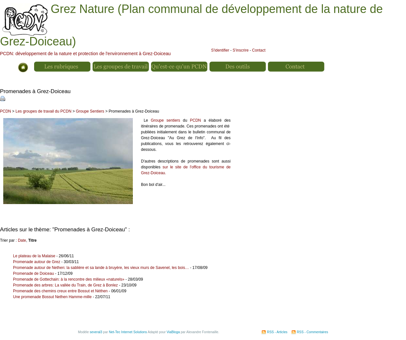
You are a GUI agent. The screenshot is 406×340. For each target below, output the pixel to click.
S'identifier (220, 50)
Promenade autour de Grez (36, 262)
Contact (258, 50)
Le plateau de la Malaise (34, 256)
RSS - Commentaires (312, 332)
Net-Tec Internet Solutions (128, 332)
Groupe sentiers (165, 120)
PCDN (5, 111)
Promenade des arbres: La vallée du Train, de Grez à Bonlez (65, 285)
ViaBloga (173, 332)
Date (22, 240)
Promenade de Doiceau (33, 273)
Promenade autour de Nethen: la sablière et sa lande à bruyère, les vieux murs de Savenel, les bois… (101, 267)
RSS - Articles (277, 332)
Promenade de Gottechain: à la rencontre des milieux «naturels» (68, 279)
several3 (96, 332)
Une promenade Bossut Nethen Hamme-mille (52, 297)
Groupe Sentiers (90, 111)
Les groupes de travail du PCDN (43, 111)
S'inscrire (240, 50)
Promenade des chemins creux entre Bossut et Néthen (60, 291)
